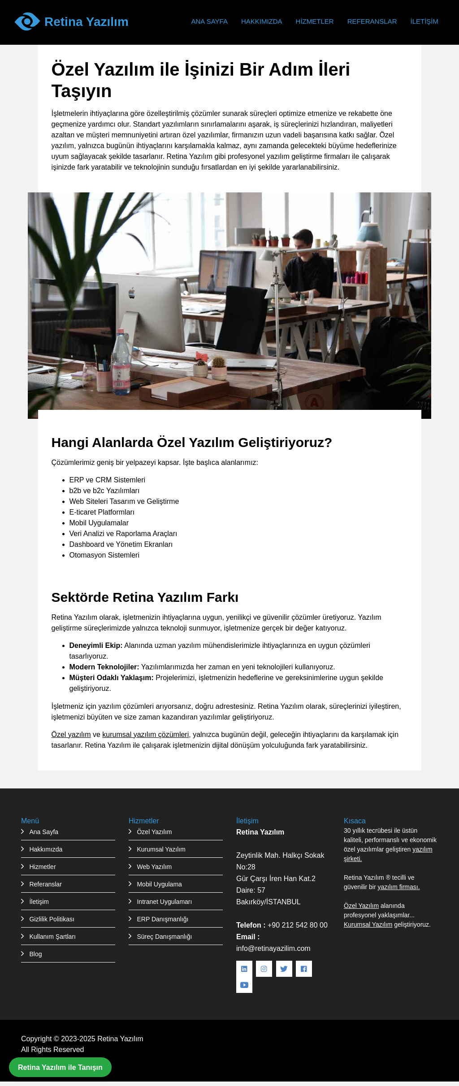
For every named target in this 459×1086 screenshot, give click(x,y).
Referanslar (372, 21)
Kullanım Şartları (52, 936)
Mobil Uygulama (159, 884)
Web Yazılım (154, 867)
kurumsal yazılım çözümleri (145, 734)
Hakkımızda (261, 21)
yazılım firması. (398, 887)
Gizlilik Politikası (51, 919)
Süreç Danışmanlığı (164, 936)
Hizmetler (315, 21)
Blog (35, 954)
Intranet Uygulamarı (164, 902)
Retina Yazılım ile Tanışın (60, 1067)
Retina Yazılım (120, 1038)
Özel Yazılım (154, 832)
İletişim (424, 21)
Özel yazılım (71, 734)
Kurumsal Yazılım (161, 849)
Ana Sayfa (209, 21)
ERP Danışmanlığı (162, 919)
